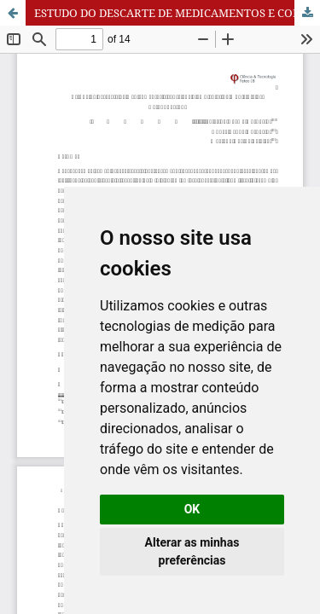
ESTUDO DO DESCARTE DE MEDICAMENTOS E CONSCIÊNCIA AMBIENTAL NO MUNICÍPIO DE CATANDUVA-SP (177, 12)
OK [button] (192, 509)
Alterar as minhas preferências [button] (192, 551)
